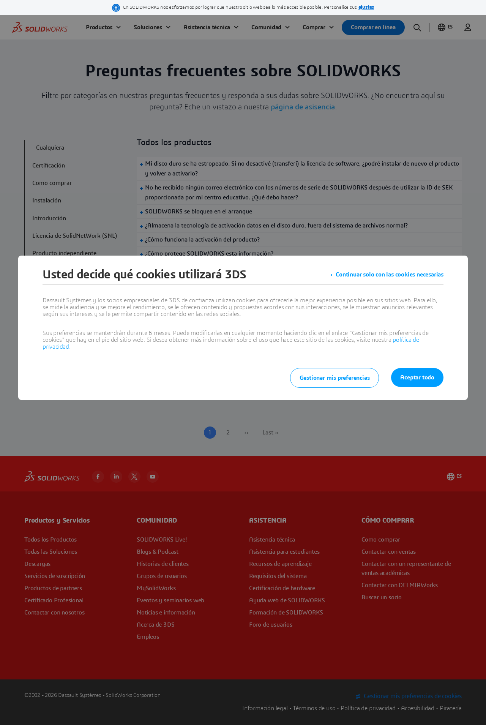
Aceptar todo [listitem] (417, 377)
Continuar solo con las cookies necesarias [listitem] (389, 275)
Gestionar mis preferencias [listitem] (335, 378)
